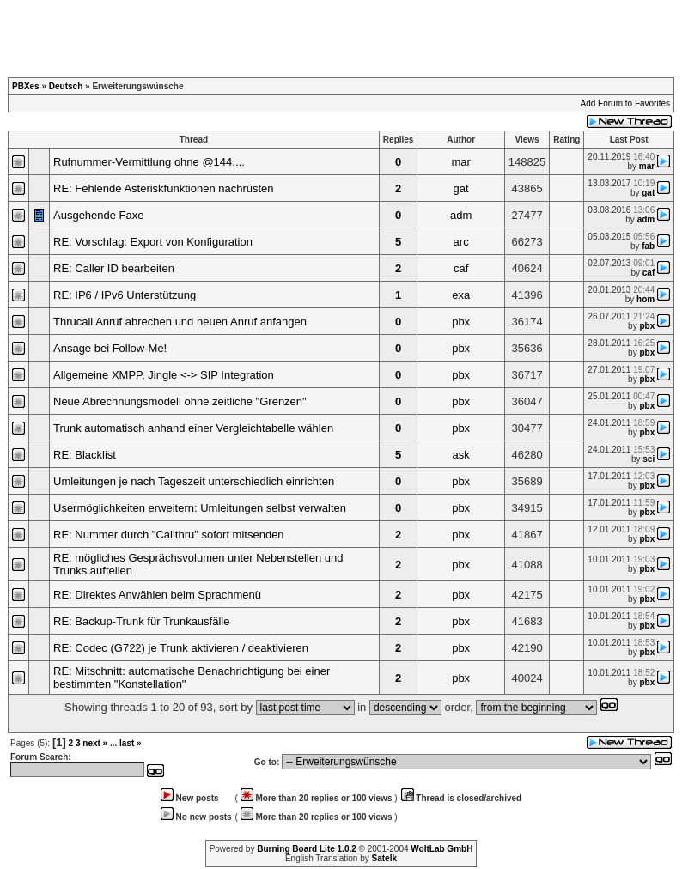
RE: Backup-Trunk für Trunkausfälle (141, 621)
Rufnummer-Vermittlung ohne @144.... (149, 161)
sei (648, 459)
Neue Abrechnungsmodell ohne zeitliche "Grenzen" (180, 401)
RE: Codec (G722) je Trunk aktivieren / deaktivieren (180, 647)
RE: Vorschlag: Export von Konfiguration (153, 241)
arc (461, 241)
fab (648, 246)
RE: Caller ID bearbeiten (113, 268)
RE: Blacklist (84, 454)
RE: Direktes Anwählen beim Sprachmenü (157, 594)
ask (461, 454)
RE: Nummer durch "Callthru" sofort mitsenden (168, 534)
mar (460, 161)
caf (461, 268)
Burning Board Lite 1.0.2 (306, 849)
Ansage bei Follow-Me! (110, 348)
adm (461, 215)
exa (461, 295)
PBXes (26, 86)
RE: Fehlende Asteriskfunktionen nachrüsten (163, 188)
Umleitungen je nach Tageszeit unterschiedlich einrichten (193, 481)
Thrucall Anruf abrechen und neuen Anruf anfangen (180, 321)
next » (94, 743)
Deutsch (65, 86)
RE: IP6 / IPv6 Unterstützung (124, 295)
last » (130, 743)
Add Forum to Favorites (625, 103)
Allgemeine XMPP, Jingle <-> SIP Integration (163, 374)
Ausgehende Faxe (98, 215)
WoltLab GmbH (441, 849)
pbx (461, 321)
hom (645, 299)
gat (461, 188)
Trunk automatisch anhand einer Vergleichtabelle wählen (193, 428)
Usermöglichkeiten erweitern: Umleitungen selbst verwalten (199, 507)
